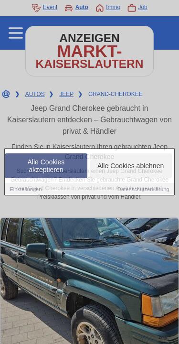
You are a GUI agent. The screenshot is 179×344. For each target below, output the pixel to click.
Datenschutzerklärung (143, 190)
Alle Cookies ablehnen (130, 166)
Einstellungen (26, 190)
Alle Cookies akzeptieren (46, 166)
